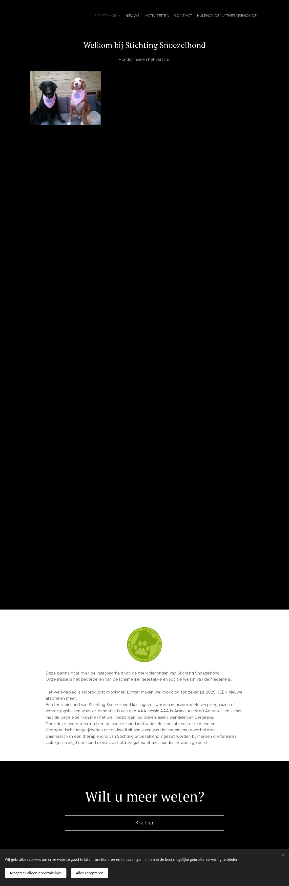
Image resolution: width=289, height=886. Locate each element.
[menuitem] (240, 16)
